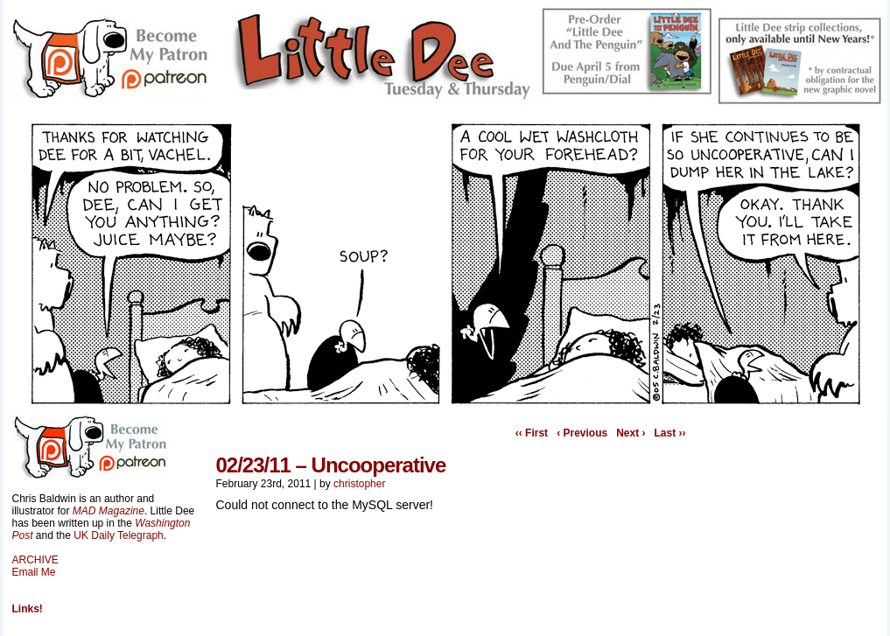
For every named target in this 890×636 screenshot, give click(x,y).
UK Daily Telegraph (119, 535)
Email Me (34, 572)
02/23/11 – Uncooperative (331, 465)
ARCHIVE (35, 560)
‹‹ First (531, 433)
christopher (359, 484)
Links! (27, 609)
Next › (630, 433)
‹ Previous (582, 433)
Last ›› (670, 433)
